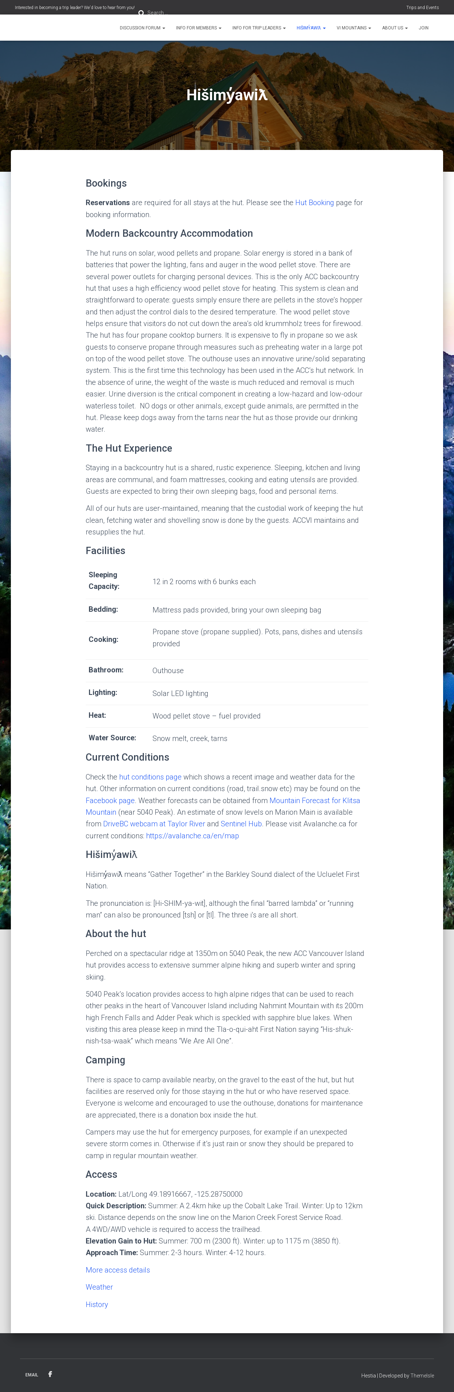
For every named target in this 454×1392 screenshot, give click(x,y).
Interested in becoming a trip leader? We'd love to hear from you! (75, 7)
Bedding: (103, 609)
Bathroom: (106, 670)
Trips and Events (422, 7)
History (97, 1304)
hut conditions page (150, 777)
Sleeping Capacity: (104, 580)
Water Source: (112, 737)
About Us (395, 27)
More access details (118, 1270)
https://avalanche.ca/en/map (192, 835)
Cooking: (103, 639)
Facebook (50, 1374)
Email (31, 1374)
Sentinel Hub (241, 823)
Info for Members (199, 27)
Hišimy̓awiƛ (311, 27)
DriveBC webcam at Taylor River (155, 823)
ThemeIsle (422, 1376)
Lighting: (103, 692)
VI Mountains (354, 27)
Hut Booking (314, 202)
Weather (99, 1287)
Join (424, 27)
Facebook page (110, 800)
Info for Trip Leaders (259, 27)
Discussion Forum (142, 27)
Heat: (97, 715)
